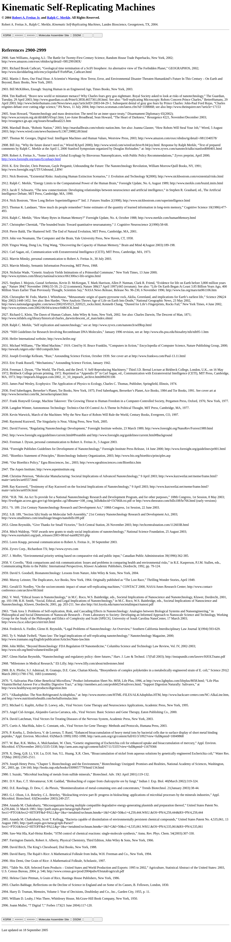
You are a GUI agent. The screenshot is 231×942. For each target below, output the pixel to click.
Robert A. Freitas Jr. (26, 17)
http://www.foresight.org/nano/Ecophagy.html (31, 159)
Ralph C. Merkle (58, 17)
